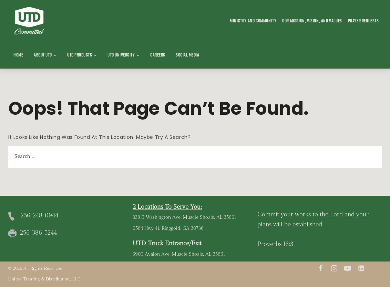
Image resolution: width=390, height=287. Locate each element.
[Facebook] (320, 268)
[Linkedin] (361, 268)
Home (18, 54)
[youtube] (348, 268)
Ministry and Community (253, 20)
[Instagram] (334, 268)
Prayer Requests (363, 20)
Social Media (187, 54)
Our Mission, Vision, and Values (312, 20)
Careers (157, 54)
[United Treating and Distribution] (29, 21)
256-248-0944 (39, 216)
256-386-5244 (38, 233)
